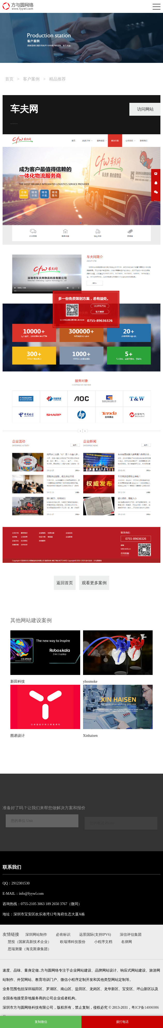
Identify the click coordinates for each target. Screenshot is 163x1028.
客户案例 (31, 79)
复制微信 (41, 1022)
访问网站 (145, 109)
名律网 (126, 942)
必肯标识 (63, 935)
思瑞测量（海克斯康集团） (29, 949)
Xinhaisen (90, 736)
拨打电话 (122, 1022)
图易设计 (17, 736)
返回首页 (64, 583)
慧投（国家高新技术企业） (29, 942)
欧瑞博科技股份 (72, 942)
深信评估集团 (131, 935)
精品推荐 (57, 79)
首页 (9, 79)
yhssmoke (90, 681)
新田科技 (17, 681)
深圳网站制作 (36, 935)
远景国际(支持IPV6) (95, 935)
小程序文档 (103, 942)
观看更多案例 (94, 583)
